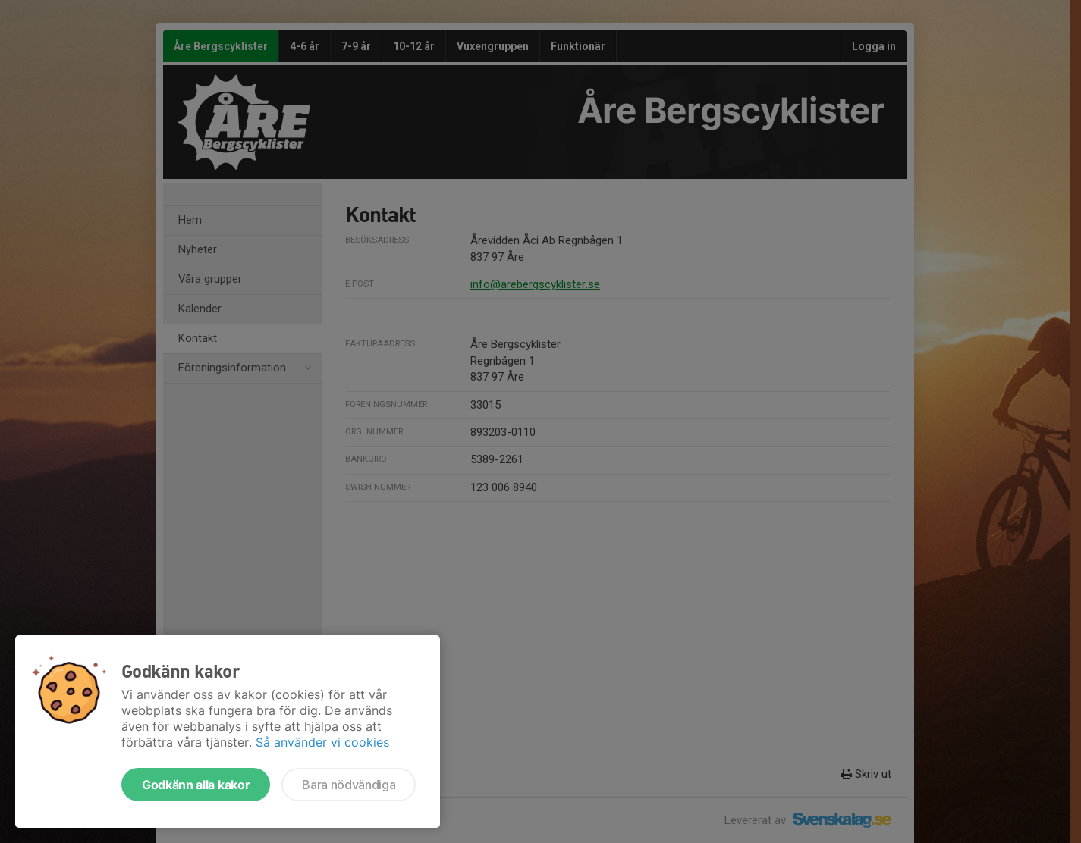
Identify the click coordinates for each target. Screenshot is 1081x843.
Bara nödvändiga (348, 784)
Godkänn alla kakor (196, 784)
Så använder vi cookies (322, 742)
